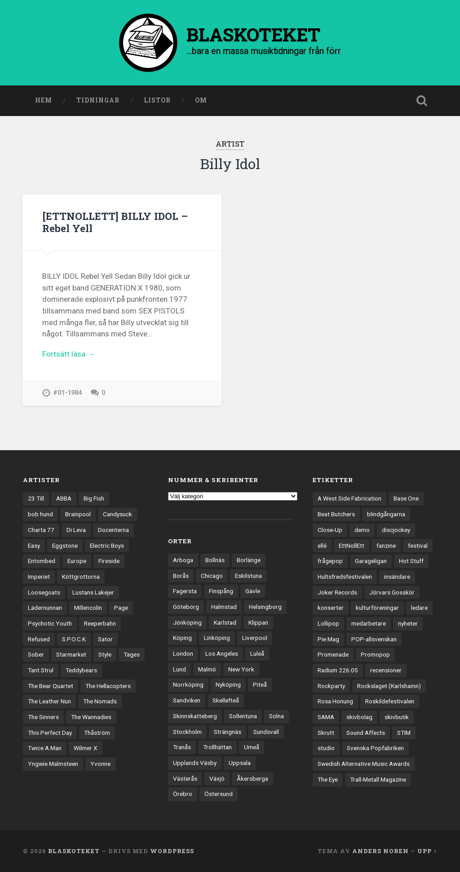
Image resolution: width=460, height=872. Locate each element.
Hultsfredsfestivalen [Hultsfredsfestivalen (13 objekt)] (345, 576)
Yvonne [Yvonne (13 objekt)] (100, 763)
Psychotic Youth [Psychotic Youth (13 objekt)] (50, 623)
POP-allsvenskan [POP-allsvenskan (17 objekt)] (374, 639)
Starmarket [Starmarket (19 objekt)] (71, 654)
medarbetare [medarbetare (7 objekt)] (368, 623)
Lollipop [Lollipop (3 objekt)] (328, 623)
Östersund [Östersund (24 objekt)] (218, 793)
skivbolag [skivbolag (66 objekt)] (359, 716)
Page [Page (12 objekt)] (121, 607)
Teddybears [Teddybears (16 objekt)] (81, 670)
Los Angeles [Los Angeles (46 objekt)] (221, 653)
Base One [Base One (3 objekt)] (406, 498)
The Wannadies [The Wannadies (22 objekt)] (91, 716)
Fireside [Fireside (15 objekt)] (108, 560)
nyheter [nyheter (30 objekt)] (408, 623)
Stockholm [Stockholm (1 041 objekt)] (187, 731)
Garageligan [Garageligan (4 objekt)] (371, 560)
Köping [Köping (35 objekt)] (182, 637)
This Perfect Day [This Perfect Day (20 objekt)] (50, 732)
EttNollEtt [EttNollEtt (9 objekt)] (351, 545)
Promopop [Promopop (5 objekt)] (375, 654)
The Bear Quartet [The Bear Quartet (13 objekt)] (50, 685)
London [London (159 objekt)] (183, 653)
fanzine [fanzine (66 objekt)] (386, 545)
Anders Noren (380, 850)
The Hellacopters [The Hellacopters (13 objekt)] (108, 685)
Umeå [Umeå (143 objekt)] (251, 747)
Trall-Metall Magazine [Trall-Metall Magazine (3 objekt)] (378, 779)
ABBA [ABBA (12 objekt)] (63, 498)
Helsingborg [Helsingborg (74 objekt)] (265, 606)
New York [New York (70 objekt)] (241, 669)
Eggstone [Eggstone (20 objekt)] (65, 545)
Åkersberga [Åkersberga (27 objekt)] (252, 778)
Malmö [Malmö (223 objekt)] (207, 669)
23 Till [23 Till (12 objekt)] (36, 498)
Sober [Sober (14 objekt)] (36, 654)
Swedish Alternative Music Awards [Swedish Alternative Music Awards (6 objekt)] (364, 763)
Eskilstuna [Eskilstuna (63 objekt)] (248, 575)
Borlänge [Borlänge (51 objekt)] (249, 559)
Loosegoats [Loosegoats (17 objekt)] (44, 592)
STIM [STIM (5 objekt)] (404, 732)
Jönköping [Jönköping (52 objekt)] (187, 622)
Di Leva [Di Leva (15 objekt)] (76, 529)
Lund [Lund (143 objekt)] (179, 669)
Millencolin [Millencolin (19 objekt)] (88, 607)
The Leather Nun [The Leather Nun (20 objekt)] (49, 701)
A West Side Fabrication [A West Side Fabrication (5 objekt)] (349, 498)
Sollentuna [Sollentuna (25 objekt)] (243, 716)
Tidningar (97, 100)
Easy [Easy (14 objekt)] (34, 545)
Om (201, 100)
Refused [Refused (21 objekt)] (39, 639)
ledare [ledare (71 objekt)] (419, 607)
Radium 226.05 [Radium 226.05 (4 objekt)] (338, 670)
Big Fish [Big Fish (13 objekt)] (94, 498)
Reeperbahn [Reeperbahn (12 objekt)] (100, 623)
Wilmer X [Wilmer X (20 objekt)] (85, 748)
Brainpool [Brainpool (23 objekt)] (78, 514)
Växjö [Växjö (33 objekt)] (217, 778)
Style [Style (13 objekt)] (104, 654)
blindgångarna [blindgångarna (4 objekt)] (386, 514)
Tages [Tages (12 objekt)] (132, 654)
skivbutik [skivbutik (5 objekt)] (397, 716)
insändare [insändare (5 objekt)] (397, 576)
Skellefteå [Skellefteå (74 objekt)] (225, 700)
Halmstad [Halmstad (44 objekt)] (224, 606)
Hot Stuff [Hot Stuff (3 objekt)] (411, 560)
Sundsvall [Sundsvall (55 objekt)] (266, 731)
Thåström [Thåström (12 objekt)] (97, 732)
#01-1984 (67, 393)
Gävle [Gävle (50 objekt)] (252, 591)
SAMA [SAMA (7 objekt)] (326, 716)
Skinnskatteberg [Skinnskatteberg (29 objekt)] (195, 716)
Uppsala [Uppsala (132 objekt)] (240, 762)
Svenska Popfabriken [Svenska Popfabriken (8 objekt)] (375, 748)
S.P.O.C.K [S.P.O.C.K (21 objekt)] (74, 639)
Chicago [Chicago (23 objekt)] (212, 575)
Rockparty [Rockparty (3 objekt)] (331, 685)
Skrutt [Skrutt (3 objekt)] (326, 732)
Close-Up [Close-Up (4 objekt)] (330, 529)
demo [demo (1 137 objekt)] (362, 529)
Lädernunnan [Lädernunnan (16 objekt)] (45, 607)
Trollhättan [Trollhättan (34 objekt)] (217, 747)
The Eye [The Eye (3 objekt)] (328, 779)
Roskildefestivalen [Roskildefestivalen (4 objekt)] (389, 701)
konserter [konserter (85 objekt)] (331, 607)
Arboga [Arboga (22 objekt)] (183, 559)
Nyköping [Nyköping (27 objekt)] (228, 685)
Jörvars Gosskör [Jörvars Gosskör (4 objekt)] (392, 592)
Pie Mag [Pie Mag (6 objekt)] (328, 639)
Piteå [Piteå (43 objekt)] (260, 685)
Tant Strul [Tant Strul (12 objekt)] (40, 670)
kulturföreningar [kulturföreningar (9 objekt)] (377, 607)
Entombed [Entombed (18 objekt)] (41, 560)
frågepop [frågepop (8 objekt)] (330, 560)
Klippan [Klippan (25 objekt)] (258, 622)
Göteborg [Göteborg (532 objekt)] (186, 606)
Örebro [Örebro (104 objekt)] (182, 793)
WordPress (172, 850)
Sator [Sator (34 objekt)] (105, 639)
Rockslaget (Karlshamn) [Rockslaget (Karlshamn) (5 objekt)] (389, 685)
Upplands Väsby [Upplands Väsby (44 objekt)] (195, 762)
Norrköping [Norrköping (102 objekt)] (188, 685)
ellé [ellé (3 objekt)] (322, 545)
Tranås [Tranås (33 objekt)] (182, 747)
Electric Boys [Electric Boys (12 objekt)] (107, 545)
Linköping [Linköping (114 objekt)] (217, 637)
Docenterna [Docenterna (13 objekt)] (113, 529)
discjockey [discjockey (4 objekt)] (396, 529)
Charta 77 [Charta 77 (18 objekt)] (41, 529)
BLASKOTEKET (74, 850)
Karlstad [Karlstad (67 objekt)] (225, 622)
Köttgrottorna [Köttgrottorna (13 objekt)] (81, 576)
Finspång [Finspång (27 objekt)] (221, 591)
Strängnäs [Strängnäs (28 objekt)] (227, 731)
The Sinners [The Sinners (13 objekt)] (43, 716)
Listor (157, 100)
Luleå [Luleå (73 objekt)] (257, 653)
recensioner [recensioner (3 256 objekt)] (386, 670)
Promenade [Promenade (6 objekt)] (333, 654)
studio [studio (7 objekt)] (326, 748)
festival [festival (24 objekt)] (418, 545)
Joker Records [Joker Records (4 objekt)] (337, 592)
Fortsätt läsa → (68, 353)
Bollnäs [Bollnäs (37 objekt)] (215, 559)
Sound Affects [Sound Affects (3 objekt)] (365, 732)
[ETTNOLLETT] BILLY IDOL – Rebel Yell (115, 222)
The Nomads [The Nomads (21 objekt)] (100, 701)
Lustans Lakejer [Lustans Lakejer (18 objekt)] (93, 592)
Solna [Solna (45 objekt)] (276, 716)
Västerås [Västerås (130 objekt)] (185, 778)
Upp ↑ (427, 850)
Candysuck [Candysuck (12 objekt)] (117, 514)
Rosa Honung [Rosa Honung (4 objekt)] (335, 701)
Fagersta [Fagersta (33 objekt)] (185, 591)
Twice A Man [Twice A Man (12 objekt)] (45, 748)
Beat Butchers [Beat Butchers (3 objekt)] (336, 514)
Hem (43, 100)
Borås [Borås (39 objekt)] (181, 575)
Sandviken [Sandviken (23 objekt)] (186, 700)
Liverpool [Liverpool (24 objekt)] (254, 637)
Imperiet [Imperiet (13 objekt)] (39, 576)
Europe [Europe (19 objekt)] (76, 560)
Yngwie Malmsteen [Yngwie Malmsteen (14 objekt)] (53, 763)
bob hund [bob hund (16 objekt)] (40, 514)
